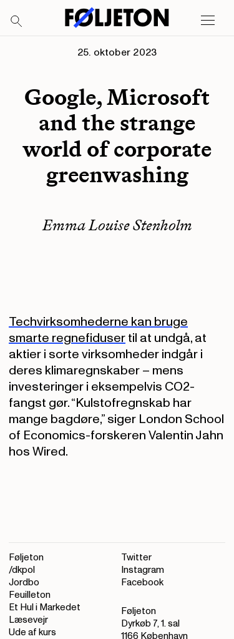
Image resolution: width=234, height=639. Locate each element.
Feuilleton (30, 595)
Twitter (136, 557)
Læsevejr (28, 620)
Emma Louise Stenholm (117, 225)
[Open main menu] (207, 20)
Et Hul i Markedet (44, 607)
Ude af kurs (32, 632)
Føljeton (26, 557)
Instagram (142, 570)
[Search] (17, 22)
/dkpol (22, 570)
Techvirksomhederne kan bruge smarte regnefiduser (98, 330)
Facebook (142, 582)
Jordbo (24, 582)
